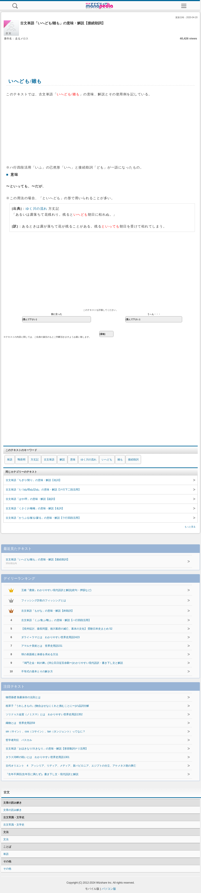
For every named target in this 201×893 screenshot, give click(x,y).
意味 (72, 459)
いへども (107, 459)
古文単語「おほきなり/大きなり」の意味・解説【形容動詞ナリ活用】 (47, 748)
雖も (120, 459)
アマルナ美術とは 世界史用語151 (41, 645)
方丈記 (35, 459)
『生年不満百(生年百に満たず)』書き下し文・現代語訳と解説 (42, 774)
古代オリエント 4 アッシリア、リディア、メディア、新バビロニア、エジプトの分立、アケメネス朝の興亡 (71, 765)
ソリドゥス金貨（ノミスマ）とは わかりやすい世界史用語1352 (44, 714)
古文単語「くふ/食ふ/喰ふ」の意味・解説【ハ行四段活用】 (56, 620)
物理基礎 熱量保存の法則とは (23, 697)
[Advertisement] (101, 54)
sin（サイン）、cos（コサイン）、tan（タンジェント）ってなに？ (45, 731)
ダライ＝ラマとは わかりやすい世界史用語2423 (50, 637)
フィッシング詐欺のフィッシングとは (43, 600)
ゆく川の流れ (36, 208)
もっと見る (190, 527)
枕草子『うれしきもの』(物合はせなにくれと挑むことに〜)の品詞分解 (47, 705)
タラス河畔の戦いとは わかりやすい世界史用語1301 (37, 757)
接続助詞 (133, 459)
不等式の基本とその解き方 (37, 671)
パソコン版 (109, 888)
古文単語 (49, 459)
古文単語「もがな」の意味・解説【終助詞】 (47, 610)
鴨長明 (21, 459)
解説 (62, 459)
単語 (9, 459)
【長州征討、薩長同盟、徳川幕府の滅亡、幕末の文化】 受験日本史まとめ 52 (66, 628)
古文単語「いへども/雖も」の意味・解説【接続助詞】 (89, 561)
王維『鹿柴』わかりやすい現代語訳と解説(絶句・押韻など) (56, 590)
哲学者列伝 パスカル (19, 740)
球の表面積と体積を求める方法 (39, 654)
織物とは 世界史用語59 (20, 722)
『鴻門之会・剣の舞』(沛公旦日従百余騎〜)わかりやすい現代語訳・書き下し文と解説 (72, 662)
